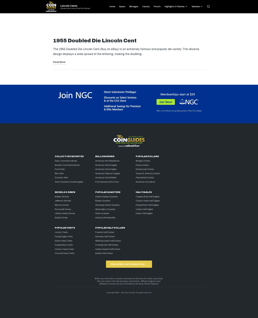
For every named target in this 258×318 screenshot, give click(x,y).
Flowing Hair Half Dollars (106, 245)
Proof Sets (60, 169)
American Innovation (145, 182)
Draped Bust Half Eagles (147, 205)
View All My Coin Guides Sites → (128, 264)
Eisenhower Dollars (145, 169)
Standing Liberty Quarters (107, 205)
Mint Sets (59, 173)
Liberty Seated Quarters (106, 197)
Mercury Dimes (62, 205)
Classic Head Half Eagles (148, 201)
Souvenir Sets (61, 177)
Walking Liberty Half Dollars (108, 241)
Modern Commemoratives (67, 165)
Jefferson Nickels (63, 201)
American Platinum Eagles (107, 173)
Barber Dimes (61, 218)
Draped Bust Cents (64, 245)
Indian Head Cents (63, 241)
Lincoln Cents (68, 6)
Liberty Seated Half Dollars (107, 249)
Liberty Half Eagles (144, 209)
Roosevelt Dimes (63, 209)
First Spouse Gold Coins (107, 182)
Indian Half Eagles (144, 213)
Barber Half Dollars (104, 253)
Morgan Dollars (143, 161)
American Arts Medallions (107, 161)
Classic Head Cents (64, 249)
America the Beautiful (105, 218)
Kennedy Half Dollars (105, 236)
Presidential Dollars (145, 177)
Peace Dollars (142, 165)
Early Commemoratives (66, 161)
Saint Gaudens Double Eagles (69, 182)
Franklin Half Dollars (104, 232)
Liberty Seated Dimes (65, 213)
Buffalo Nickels (62, 197)
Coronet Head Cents (65, 253)
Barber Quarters (102, 201)
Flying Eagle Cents (64, 236)
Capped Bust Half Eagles (147, 197)
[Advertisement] (129, 27)
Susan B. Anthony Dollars (148, 173)
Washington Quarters (105, 209)
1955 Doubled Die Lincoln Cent (95, 41)
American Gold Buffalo (106, 177)
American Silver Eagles (106, 165)
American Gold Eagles (106, 169)
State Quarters (102, 213)
